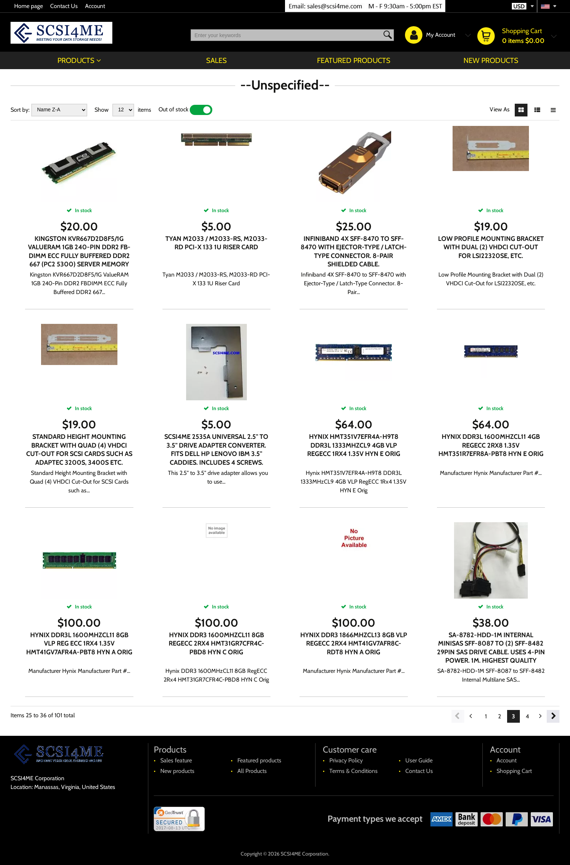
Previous (457, 716)
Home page (28, 6)
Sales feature (176, 760)
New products (490, 60)
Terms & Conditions (353, 770)
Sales (216, 60)
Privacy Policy (346, 760)
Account (95, 6)
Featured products (353, 60)
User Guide (419, 760)
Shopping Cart (514, 770)
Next (553, 716)
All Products (252, 770)
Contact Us (64, 6)
